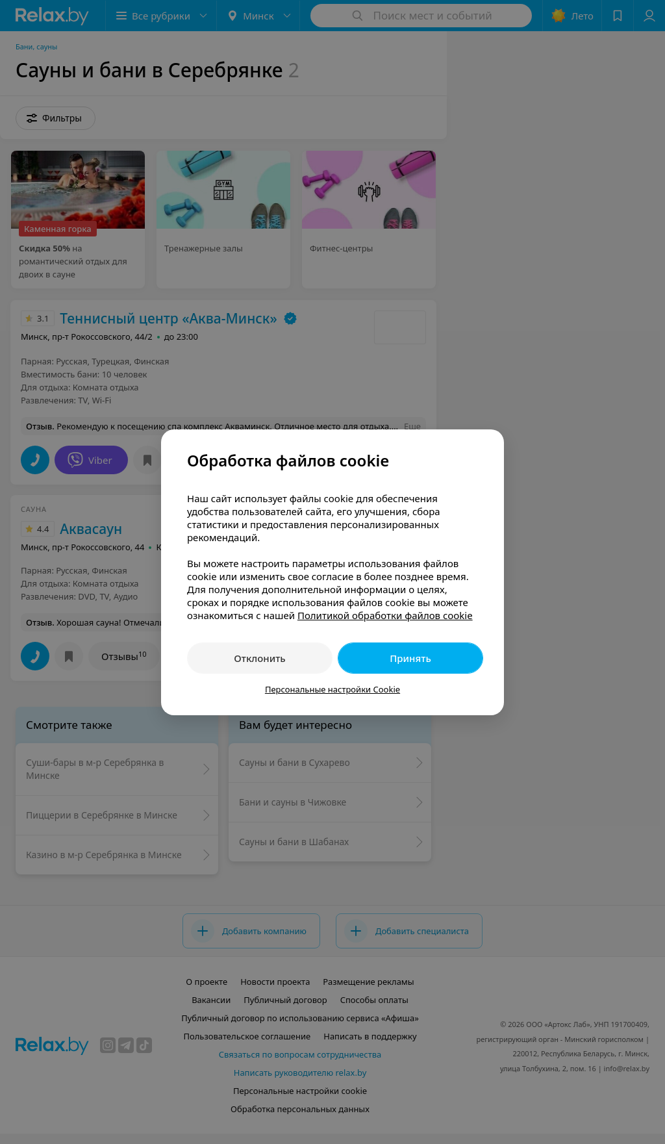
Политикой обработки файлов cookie (385, 615)
